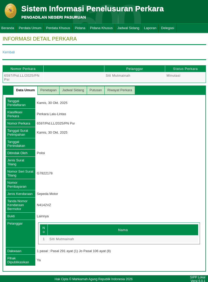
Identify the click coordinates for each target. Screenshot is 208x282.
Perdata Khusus (58, 28)
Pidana (80, 28)
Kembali (9, 52)
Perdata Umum (30, 28)
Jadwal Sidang (128, 28)
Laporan (150, 28)
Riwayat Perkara (119, 90)
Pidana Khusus (101, 28)
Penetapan (48, 90)
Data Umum (25, 90)
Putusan (96, 90)
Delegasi (167, 28)
